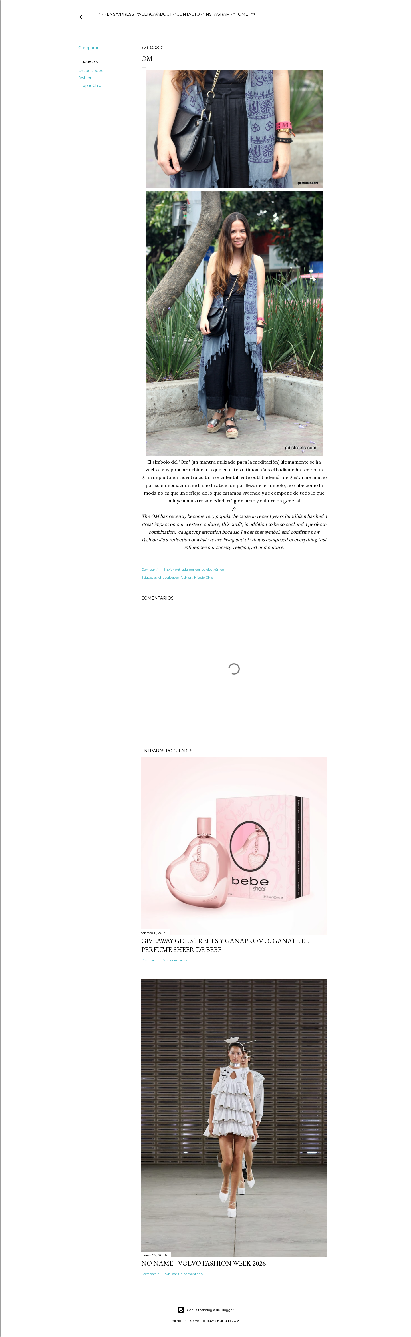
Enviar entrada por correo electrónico (193, 569)
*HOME (240, 14)
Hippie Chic (89, 85)
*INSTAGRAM (216, 14)
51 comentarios (175, 960)
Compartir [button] (88, 47)
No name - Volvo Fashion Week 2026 (203, 1263)
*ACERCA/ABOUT (154, 14)
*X (253, 14)
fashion (85, 78)
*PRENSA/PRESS (116, 14)
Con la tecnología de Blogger (206, 1309)
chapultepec (90, 70)
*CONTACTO (187, 14)
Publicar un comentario (183, 1274)
